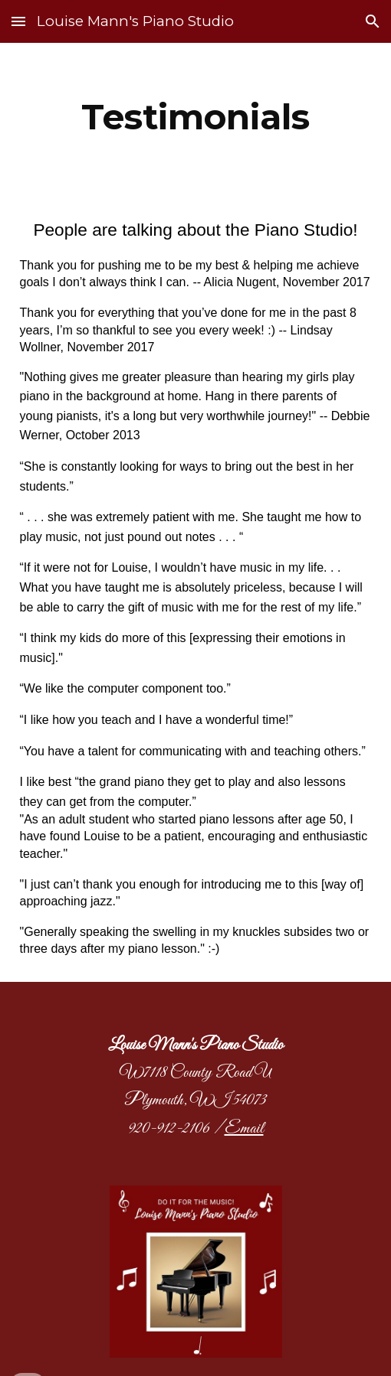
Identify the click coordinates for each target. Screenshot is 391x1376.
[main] (196, 117)
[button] (18, 21)
